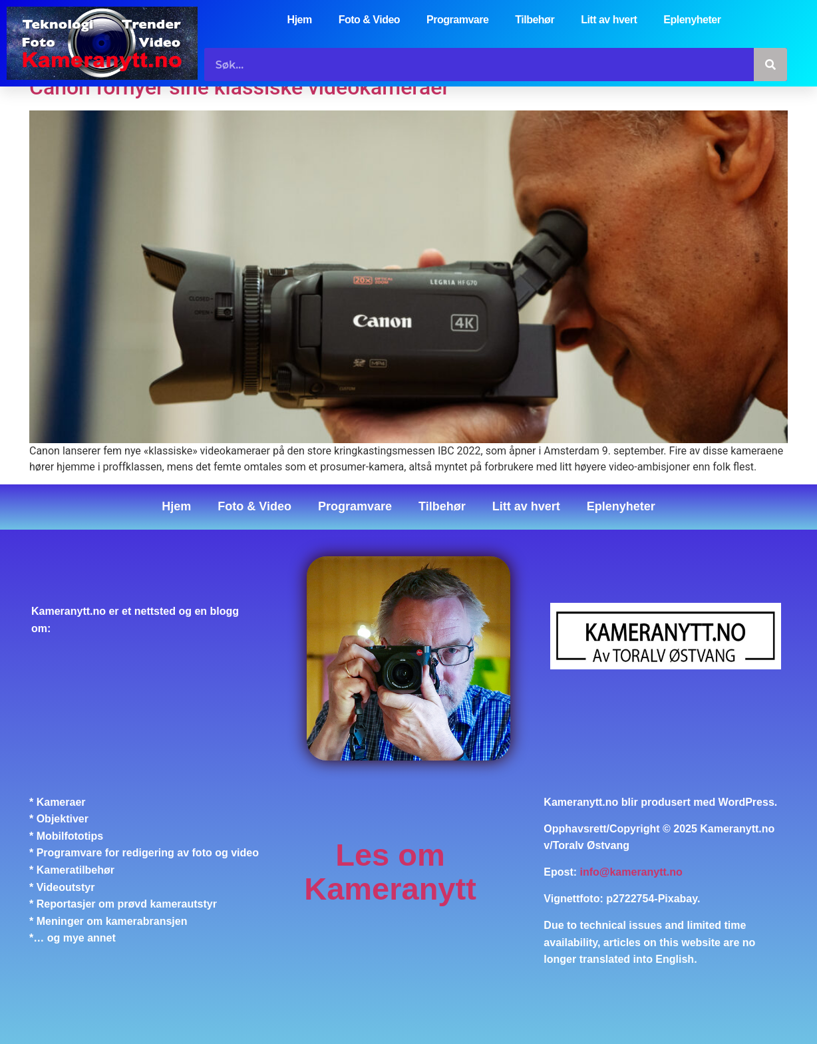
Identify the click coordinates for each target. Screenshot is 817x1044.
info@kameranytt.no (631, 872)
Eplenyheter (692, 19)
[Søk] (770, 64)
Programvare (457, 19)
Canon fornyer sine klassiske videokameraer (239, 87)
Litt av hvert (609, 19)
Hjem (299, 19)
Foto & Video (369, 19)
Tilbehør (534, 19)
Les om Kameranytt (390, 872)
